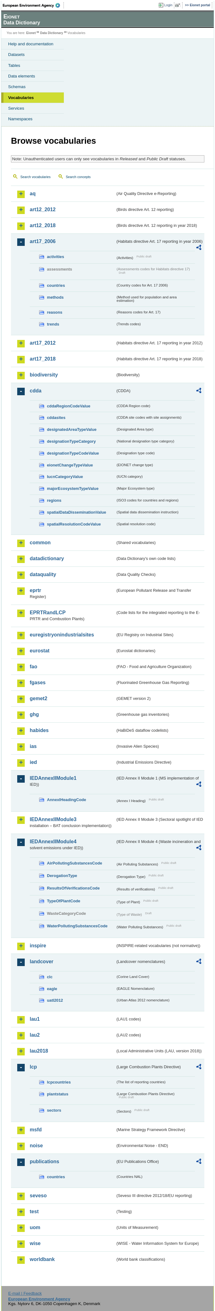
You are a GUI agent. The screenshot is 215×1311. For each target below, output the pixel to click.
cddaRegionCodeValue (68, 406)
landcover (42, 961)
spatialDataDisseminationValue (76, 512)
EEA (33, 5)
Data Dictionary (51, 33)
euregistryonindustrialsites (62, 634)
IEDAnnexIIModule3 (53, 819)
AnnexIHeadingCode (66, 799)
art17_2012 (43, 343)
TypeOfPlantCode (63, 901)
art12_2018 (43, 225)
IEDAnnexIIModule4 (53, 841)
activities (55, 256)
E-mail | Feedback (25, 1293)
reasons (54, 312)
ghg (34, 714)
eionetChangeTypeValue (70, 465)
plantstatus (57, 1094)
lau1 (35, 1019)
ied (33, 762)
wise (35, 1243)
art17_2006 (43, 241)
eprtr (35, 590)
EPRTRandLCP (48, 612)
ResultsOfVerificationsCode (73, 888)
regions (54, 500)
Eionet (31, 33)
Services (16, 108)
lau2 (35, 1035)
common (40, 542)
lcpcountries (59, 1082)
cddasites (56, 417)
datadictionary (47, 558)
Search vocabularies (35, 177)
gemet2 (38, 698)
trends (53, 324)
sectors (54, 1110)
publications (44, 1161)
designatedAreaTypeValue (71, 429)
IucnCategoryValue (65, 476)
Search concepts (78, 177)
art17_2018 (43, 358)
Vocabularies (21, 97)
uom (35, 1227)
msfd (36, 1129)
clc (50, 977)
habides (39, 730)
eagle (52, 988)
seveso (38, 1195)
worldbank (42, 1259)
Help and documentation (31, 44)
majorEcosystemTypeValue (73, 488)
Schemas (17, 86)
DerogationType (62, 875)
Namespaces (20, 119)
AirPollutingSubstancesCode (74, 863)
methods (55, 297)
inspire (38, 945)
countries (56, 285)
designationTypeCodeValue (73, 453)
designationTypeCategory (71, 441)
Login (168, 5)
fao (33, 666)
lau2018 (39, 1051)
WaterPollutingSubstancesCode (77, 926)
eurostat (39, 650)
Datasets (16, 54)
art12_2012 (43, 209)
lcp (33, 1066)
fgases (38, 682)
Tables (14, 65)
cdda (35, 390)
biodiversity (44, 374)
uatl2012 (55, 1000)
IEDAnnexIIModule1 (53, 778)
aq (33, 193)
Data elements (21, 76)
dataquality (43, 574)
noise (36, 1145)
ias (33, 746)
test (34, 1211)
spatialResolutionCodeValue (74, 524)
